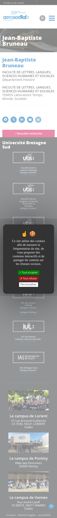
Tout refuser (28, 278)
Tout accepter (28, 272)
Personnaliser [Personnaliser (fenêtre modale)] (28, 284)
